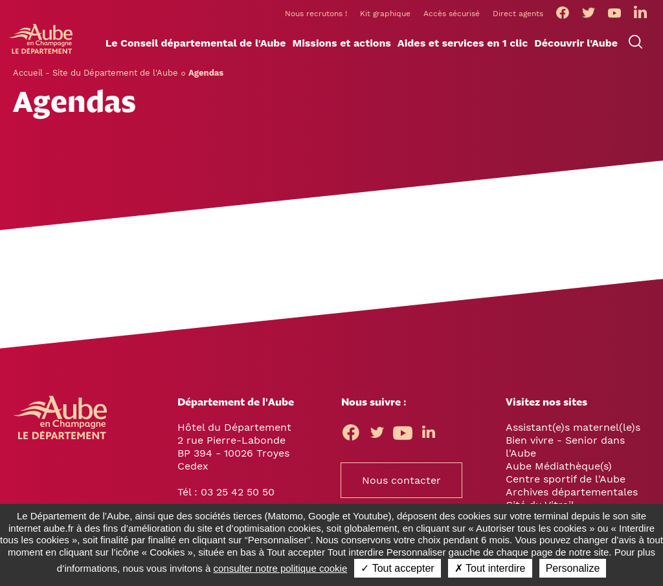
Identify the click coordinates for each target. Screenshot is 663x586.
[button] (195, 43)
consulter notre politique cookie (281, 568)
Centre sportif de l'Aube (565, 479)
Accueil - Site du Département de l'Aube (95, 73)
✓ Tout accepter (397, 568)
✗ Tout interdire (490, 568)
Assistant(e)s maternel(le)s (573, 427)
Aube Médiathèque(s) (559, 466)
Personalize (573, 568)
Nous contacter (401, 480)
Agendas (205, 73)
